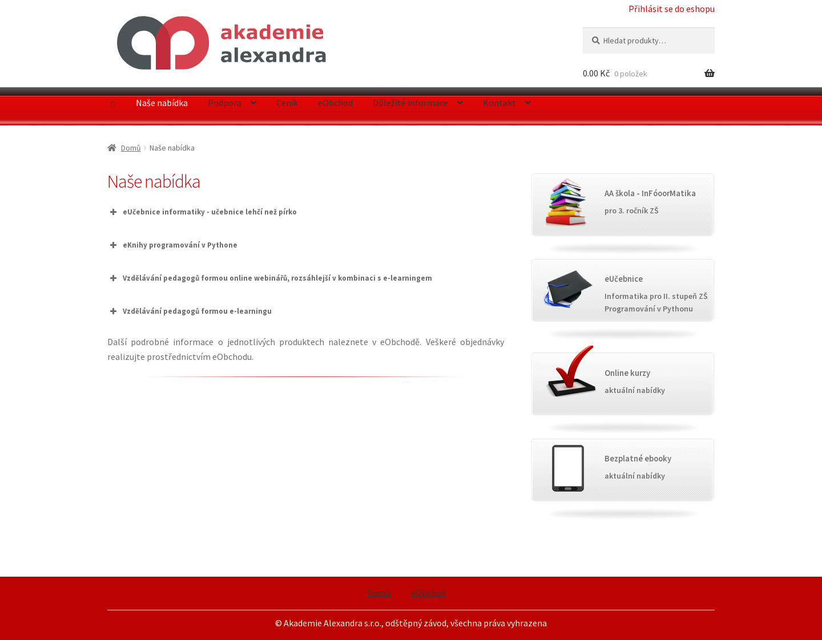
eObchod (335, 102)
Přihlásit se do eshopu (671, 8)
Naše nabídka (162, 102)
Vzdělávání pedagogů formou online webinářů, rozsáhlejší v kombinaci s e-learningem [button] (269, 278)
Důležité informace (410, 102)
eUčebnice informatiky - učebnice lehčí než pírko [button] (202, 212)
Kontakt (499, 102)
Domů (131, 148)
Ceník (287, 102)
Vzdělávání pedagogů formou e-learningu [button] (189, 311)
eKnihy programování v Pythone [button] (172, 245)
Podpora (224, 102)
